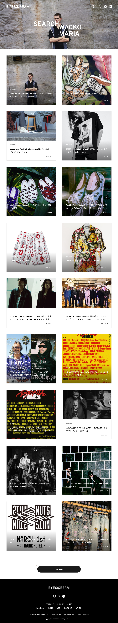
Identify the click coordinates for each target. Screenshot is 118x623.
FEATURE (50, 604)
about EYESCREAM (35, 614)
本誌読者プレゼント (72, 614)
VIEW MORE (59, 569)
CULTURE (13, 312)
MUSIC (12, 368)
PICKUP (60, 604)
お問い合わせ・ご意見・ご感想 (58, 614)
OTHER (78, 608)
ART (67, 535)
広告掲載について (45, 614)
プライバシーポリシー (83, 614)
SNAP (69, 604)
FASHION (13, 89)
